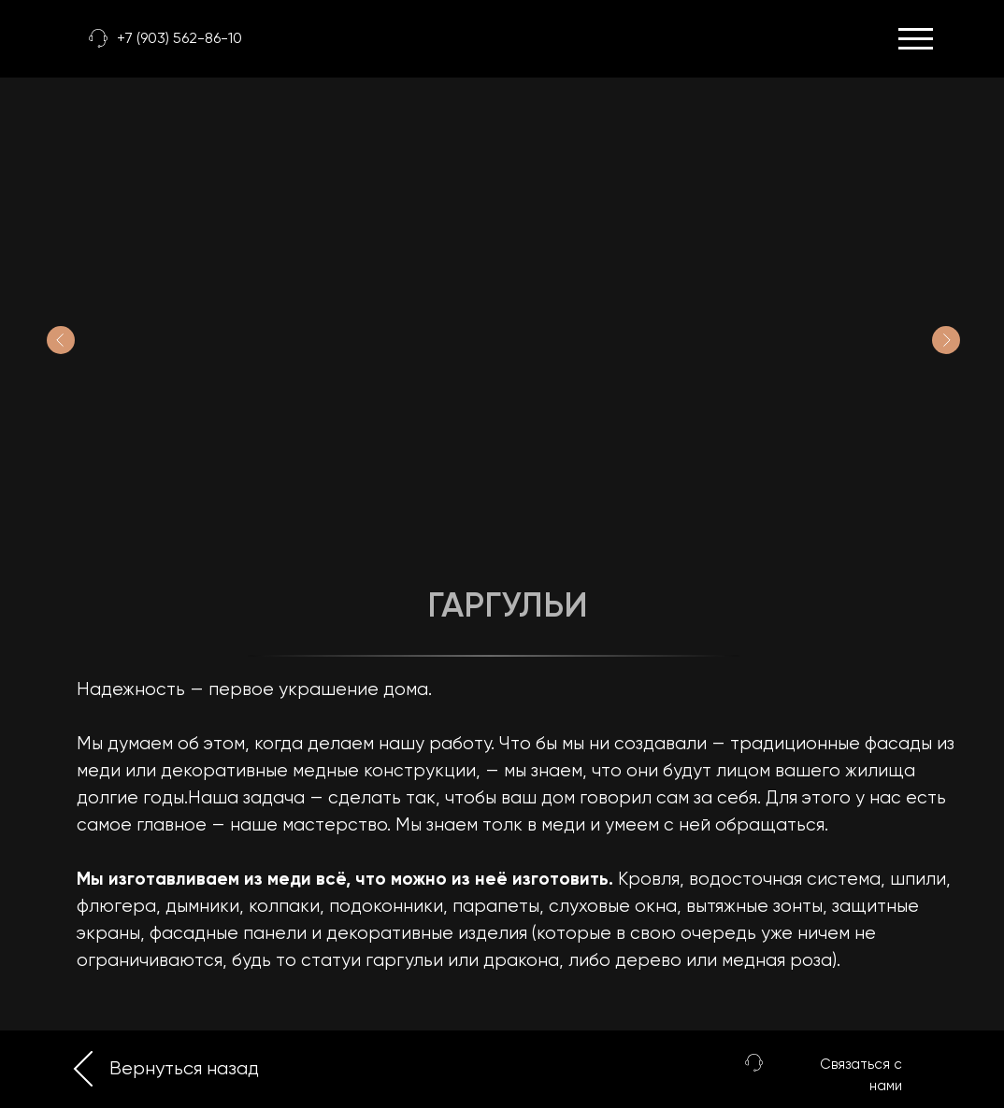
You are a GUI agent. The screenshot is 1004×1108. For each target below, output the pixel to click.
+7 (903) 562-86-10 (179, 39)
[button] (754, 1063)
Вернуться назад (184, 1069)
